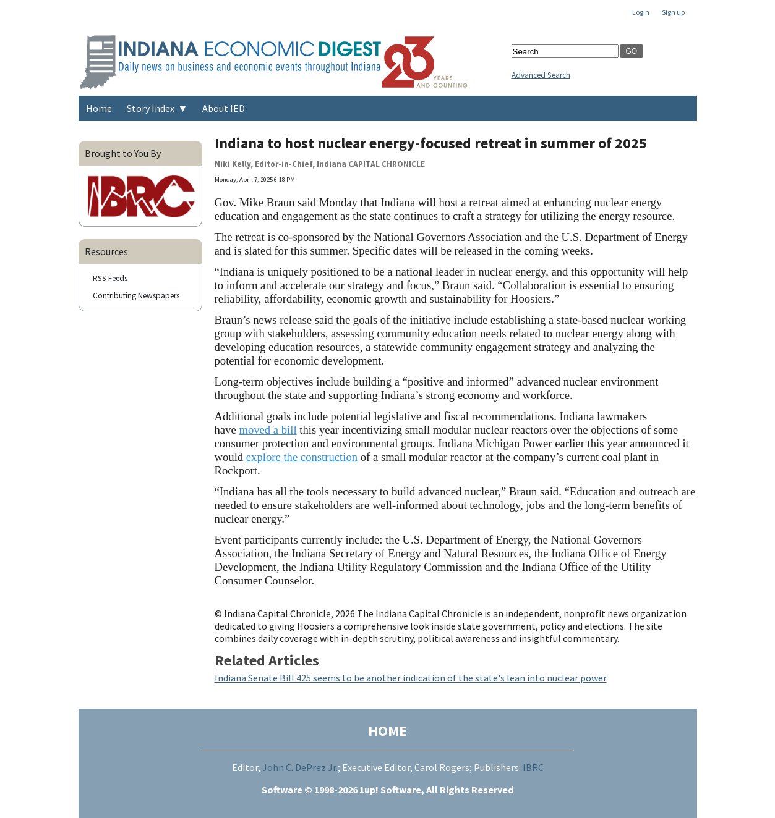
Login (640, 12)
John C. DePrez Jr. (300, 767)
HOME (387, 730)
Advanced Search (541, 75)
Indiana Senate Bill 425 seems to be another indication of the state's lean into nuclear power (411, 678)
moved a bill (267, 429)
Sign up (673, 12)
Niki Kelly (232, 164)
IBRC (533, 767)
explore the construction (302, 456)
